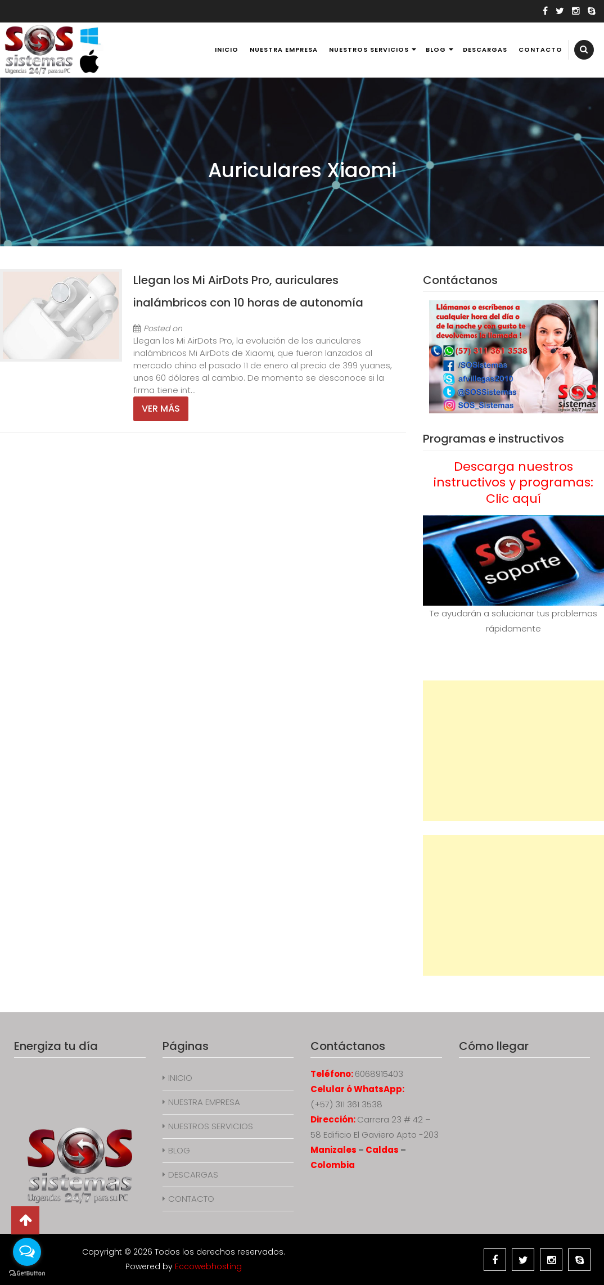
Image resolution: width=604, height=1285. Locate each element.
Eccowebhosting (208, 1266)
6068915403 (379, 1074)
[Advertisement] (513, 750)
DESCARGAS (485, 49)
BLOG (436, 49)
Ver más (161, 408)
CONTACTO (540, 49)
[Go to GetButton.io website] (27, 1273)
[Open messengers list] (27, 1252)
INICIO (226, 49)
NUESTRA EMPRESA (284, 49)
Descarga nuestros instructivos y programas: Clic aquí (513, 482)
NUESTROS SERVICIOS (369, 49)
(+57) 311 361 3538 (346, 1104)
